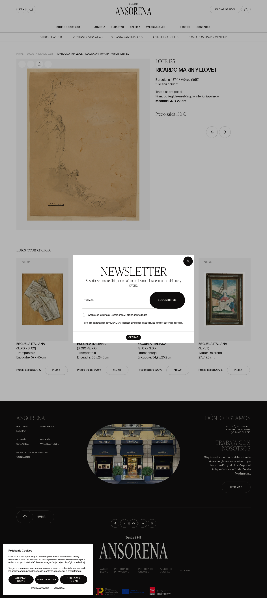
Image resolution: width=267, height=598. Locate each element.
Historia (22, 426)
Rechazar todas (73, 579)
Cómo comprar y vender (207, 37)
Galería (135, 27)
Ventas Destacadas (87, 37)
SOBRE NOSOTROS (68, 27)
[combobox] (21, 9)
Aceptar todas (21, 579)
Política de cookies (146, 570)
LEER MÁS (236, 487)
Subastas (117, 27)
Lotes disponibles (165, 37)
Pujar (56, 370)
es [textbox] (20, 9)
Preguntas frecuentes (32, 452)
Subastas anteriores (127, 37)
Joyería (99, 27)
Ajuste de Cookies (166, 570)
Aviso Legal (104, 570)
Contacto (203, 27)
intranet (186, 570)
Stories (185, 27)
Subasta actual (52, 37)
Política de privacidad (122, 570)
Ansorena (47, 426)
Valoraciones (156, 27)
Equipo (21, 431)
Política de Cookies (40, 588)
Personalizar (46, 579)
